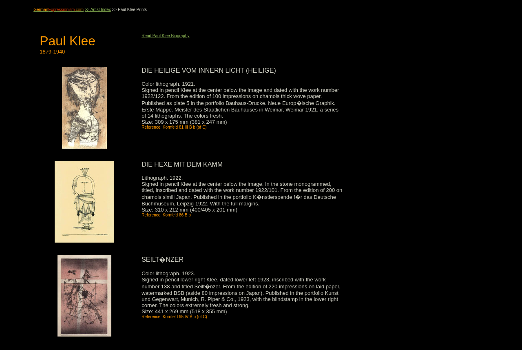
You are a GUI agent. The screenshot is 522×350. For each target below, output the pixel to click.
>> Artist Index (98, 9)
